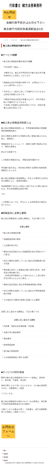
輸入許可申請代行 (22, 73)
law (5, 450)
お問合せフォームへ (8, 431)
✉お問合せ (9, 14)
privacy (6, 453)
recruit (5, 460)
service (6, 457)
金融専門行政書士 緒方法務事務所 (24, 11)
